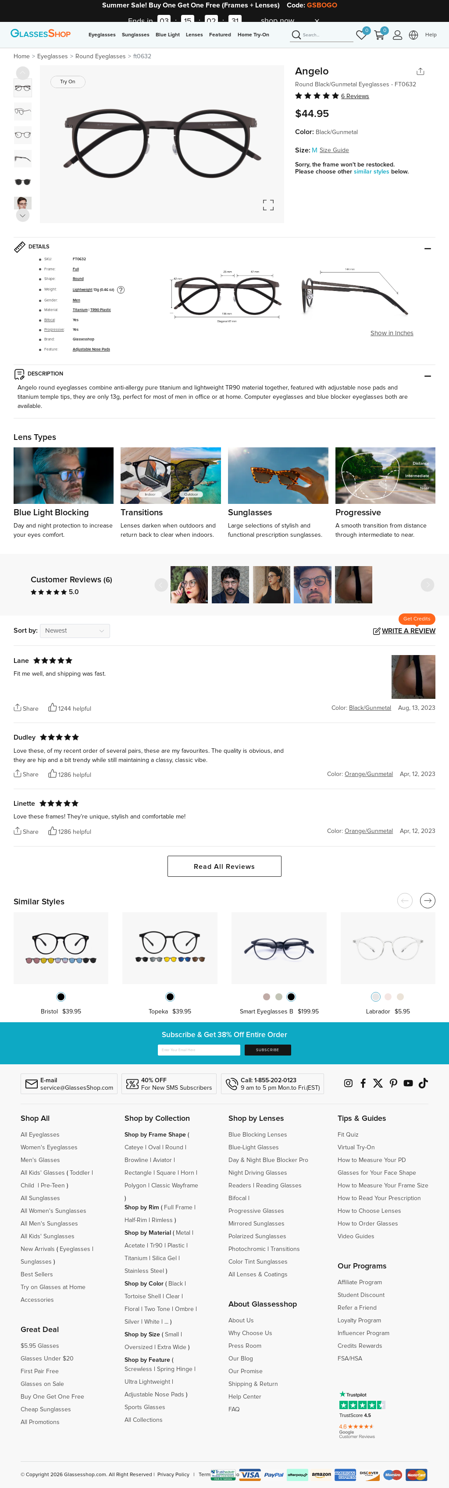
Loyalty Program (359, 1321)
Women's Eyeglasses (49, 1147)
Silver (132, 1322)
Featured (220, 35)
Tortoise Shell (143, 1296)
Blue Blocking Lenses (257, 1135)
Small (172, 1335)
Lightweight (83, 290)
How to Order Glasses (368, 1224)
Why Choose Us (250, 1333)
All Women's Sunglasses (53, 1211)
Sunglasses (136, 35)
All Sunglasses (40, 1198)
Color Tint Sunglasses (258, 1262)
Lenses (194, 35)
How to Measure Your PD (372, 1160)
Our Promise (245, 1371)
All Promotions (40, 1422)
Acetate (135, 1246)
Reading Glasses (279, 1186)
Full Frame (178, 1208)
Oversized (139, 1347)
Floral (132, 1309)
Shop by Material (148, 1233)
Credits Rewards (360, 1346)
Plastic (176, 1246)
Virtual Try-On (356, 1147)
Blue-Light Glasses (253, 1147)
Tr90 (156, 1246)
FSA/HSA (350, 1359)
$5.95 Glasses (40, 1346)
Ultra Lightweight (147, 1382)
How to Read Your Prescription (379, 1198)
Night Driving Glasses (257, 1173)
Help (431, 35)
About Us (241, 1321)
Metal (183, 1233)
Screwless (138, 1369)
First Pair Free (40, 1371)
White (152, 1322)
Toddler (80, 1173)
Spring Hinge (174, 1369)
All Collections (144, 1420)
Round (78, 279)
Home (22, 56)
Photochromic (247, 1249)
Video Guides (356, 1236)
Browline (136, 1160)
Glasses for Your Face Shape (377, 1173)
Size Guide (334, 150)
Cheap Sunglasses (46, 1410)
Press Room (244, 1346)
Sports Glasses (145, 1407)
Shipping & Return (253, 1384)
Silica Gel (164, 1258)
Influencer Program (363, 1333)
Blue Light (168, 35)
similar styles (372, 172)
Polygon (135, 1186)
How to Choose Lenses (369, 1211)
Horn (187, 1173)
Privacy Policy (173, 1474)
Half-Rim (136, 1220)
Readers (239, 1186)
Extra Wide (171, 1347)
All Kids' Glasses (43, 1173)
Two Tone (157, 1309)
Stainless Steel (144, 1271)
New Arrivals (38, 1249)
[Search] (321, 35)
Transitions (285, 1249)
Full (76, 269)
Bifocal (49, 320)
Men (76, 300)
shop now (277, 21)
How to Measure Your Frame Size (383, 1186)
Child (28, 1186)
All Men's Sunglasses (49, 1224)
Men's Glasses (40, 1160)
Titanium (80, 310)
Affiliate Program (360, 1282)
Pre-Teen (53, 1186)
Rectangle (138, 1173)
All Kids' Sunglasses (48, 1236)
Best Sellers (37, 1275)
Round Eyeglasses (100, 56)
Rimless (162, 1220)
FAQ (234, 1410)
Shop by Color (144, 1284)
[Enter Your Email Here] (199, 1050)
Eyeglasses (102, 35)
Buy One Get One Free (52, 1397)
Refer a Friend (357, 1308)
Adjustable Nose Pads (91, 349)
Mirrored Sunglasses (256, 1224)
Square (166, 1173)
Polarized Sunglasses (257, 1236)
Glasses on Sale (42, 1384)
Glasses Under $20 (47, 1359)
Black (175, 1284)
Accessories (37, 1300)
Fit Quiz (348, 1135)
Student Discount (361, 1295)
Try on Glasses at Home (53, 1287)
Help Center (244, 1397)
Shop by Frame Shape (155, 1135)
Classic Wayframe (174, 1186)
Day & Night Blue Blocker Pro (268, 1160)
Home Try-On (253, 35)
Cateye (134, 1147)
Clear (173, 1296)
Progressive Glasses (256, 1211)
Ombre (184, 1309)
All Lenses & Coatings (258, 1275)
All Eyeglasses (40, 1135)
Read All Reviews (224, 866)
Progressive (54, 330)
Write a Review (408, 630)
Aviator (162, 1160)
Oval (154, 1147)
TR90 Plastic (100, 310)
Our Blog (240, 1359)
